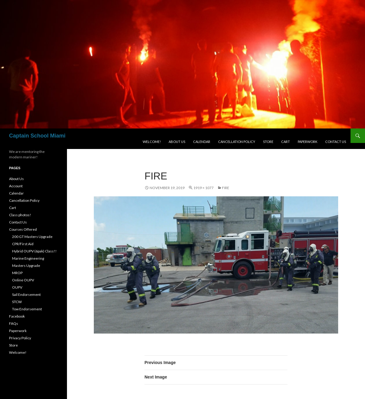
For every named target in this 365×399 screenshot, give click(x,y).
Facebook (17, 316)
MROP (17, 273)
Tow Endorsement (27, 309)
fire (225, 187)
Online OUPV (23, 280)
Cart (285, 142)
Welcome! (152, 142)
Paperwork (307, 142)
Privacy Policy (20, 338)
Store (268, 142)
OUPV (17, 287)
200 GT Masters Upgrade (32, 236)
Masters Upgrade (26, 265)
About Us (177, 142)
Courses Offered (23, 229)
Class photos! (20, 215)
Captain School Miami (37, 136)
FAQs (13, 323)
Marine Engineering (28, 258)
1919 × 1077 (203, 187)
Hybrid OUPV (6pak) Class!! (34, 251)
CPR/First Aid (22, 244)
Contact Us (335, 142)
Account (16, 186)
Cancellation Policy (236, 142)
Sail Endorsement (26, 294)
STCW (17, 301)
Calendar (201, 142)
